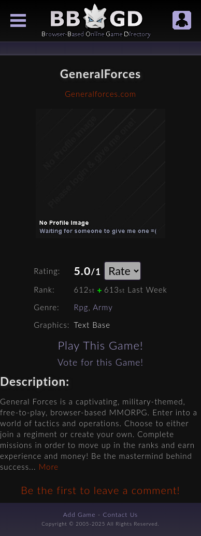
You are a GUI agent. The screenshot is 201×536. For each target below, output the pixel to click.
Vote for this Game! (100, 362)
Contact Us (120, 514)
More (49, 466)
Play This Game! (100, 345)
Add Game (79, 514)
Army (103, 307)
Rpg (81, 307)
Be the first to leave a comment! (100, 490)
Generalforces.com (100, 93)
